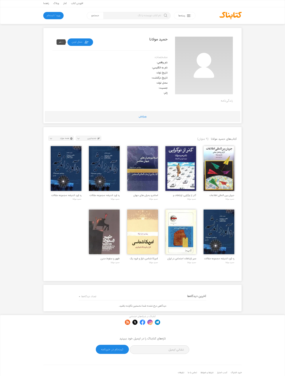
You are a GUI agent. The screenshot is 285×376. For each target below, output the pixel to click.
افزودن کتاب (77, 3)
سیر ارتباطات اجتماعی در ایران (181, 259)
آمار (65, 3)
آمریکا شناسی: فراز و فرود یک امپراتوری (144, 259)
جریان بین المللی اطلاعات (221, 195)
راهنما (46, 3)
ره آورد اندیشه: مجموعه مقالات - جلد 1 (104, 195)
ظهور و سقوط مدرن (110, 259)
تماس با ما (192, 361)
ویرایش (142, 116)
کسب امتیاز (222, 361)
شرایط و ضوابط (206, 361)
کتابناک (222, 367)
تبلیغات (181, 361)
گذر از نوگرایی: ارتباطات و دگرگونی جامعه (184, 195)
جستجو (95, 15)
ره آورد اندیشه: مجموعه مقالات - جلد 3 (219, 259)
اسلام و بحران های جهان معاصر (145, 195)
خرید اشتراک (236, 361)
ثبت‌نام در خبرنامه (112, 338)
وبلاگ (56, 3)
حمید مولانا (229, 199)
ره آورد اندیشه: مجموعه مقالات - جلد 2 (66, 195)
